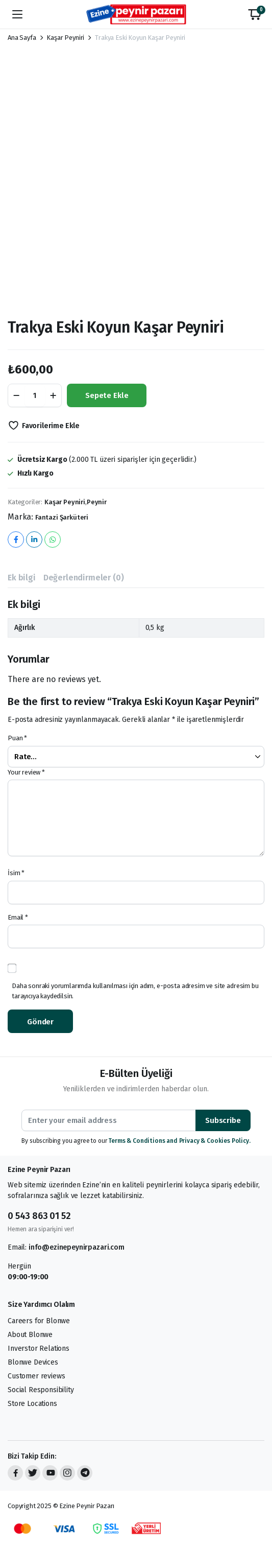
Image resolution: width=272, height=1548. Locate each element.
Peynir (97, 502)
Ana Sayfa (22, 37)
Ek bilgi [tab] (22, 577)
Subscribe (223, 1120)
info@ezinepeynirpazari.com (77, 1247)
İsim (16, 873)
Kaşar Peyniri (65, 37)
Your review (26, 772)
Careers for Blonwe (39, 1321)
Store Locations (32, 1403)
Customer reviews (36, 1376)
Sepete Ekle (106, 395)
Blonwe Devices (33, 1362)
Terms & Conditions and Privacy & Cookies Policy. (179, 1140)
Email (18, 917)
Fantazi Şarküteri (61, 517)
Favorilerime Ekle (51, 425)
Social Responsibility (41, 1390)
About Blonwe (30, 1334)
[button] (254, 14)
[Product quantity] (34, 395)
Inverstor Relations (38, 1348)
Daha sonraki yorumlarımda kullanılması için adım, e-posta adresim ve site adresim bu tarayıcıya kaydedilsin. (135, 991)
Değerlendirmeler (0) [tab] (83, 577)
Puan (17, 738)
